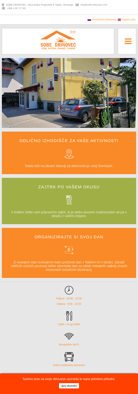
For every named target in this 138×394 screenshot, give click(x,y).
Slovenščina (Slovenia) (102, 19)
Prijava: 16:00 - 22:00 (69, 298)
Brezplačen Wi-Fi (69, 344)
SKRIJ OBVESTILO (69, 385)
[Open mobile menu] (128, 41)
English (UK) (126, 19)
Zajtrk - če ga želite (69, 324)
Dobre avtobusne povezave (69, 365)
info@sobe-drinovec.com (93, 4)
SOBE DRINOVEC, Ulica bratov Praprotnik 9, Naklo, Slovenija (39, 4)
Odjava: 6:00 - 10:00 (69, 303)
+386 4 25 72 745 (16, 8)
